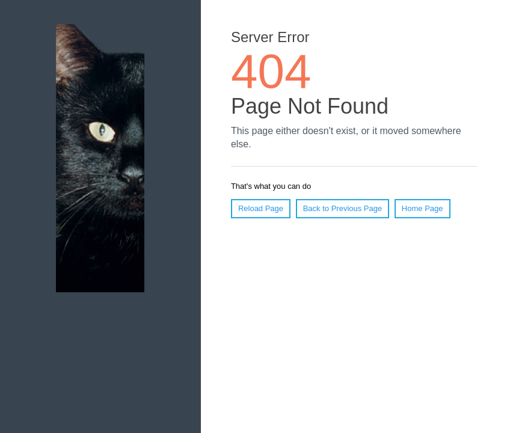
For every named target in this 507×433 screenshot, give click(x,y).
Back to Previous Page (343, 208)
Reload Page (260, 208)
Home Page (422, 208)
